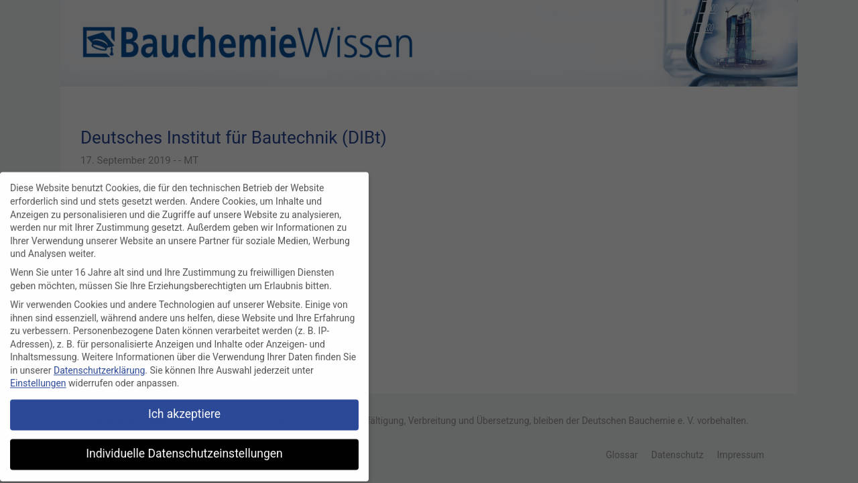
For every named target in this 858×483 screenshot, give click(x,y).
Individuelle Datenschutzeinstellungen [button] (184, 449)
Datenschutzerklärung (99, 366)
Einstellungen (38, 379)
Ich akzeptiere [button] (184, 410)
